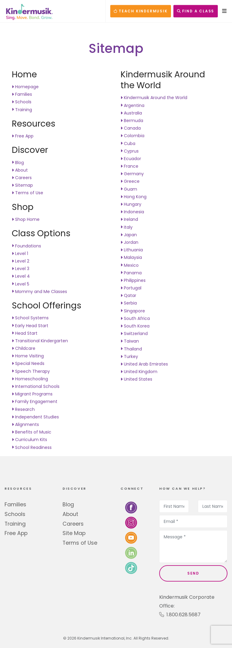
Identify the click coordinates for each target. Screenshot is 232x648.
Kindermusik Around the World (154, 98)
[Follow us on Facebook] (131, 507)
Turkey (129, 356)
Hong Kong (134, 197)
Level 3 (20, 269)
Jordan (129, 242)
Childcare (23, 348)
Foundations (26, 246)
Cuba (128, 143)
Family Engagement (34, 401)
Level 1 (20, 253)
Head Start (24, 333)
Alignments (25, 424)
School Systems (30, 318)
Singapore (133, 311)
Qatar (128, 295)
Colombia (132, 136)
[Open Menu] (222, 11)
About (20, 170)
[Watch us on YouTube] (131, 537)
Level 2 (20, 261)
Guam (129, 189)
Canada (131, 128)
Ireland (129, 219)
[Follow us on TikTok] (131, 568)
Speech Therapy (31, 371)
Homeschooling (30, 379)
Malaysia (131, 257)
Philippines (133, 280)
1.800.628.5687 (180, 614)
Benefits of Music (31, 432)
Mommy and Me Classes (39, 292)
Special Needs (28, 363)
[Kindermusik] (29, 11)
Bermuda (132, 121)
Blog (18, 163)
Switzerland (134, 333)
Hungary (131, 204)
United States (136, 379)
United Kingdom (139, 372)
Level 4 (21, 276)
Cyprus (130, 151)
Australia (131, 113)
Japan (129, 235)
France (129, 166)
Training (22, 110)
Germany (132, 174)
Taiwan (130, 341)
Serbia (129, 303)
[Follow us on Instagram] (131, 522)
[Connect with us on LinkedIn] (131, 553)
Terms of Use (27, 193)
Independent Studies (35, 417)
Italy (127, 227)
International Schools (36, 386)
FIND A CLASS (195, 11)
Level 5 (20, 284)
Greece (130, 181)
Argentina (132, 105)
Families (22, 94)
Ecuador (131, 159)
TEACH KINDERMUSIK (140, 11)
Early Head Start (30, 326)
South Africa (135, 318)
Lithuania (132, 250)
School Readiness (32, 447)
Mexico (130, 265)
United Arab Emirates (144, 364)
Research (23, 409)
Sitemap (22, 185)
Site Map (74, 533)
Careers (22, 178)
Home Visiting (28, 356)
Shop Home (26, 219)
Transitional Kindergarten (40, 341)
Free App (23, 136)
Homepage (25, 87)
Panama (131, 273)
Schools (21, 102)
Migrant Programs (32, 394)
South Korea (135, 326)
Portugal (131, 288)
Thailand (131, 349)
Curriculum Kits (29, 440)
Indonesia (132, 212)
